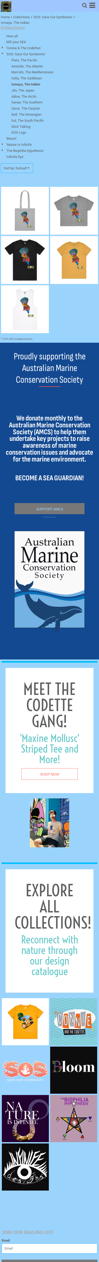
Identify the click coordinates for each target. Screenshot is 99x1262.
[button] (84, 5)
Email (6, 1240)
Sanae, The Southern (27, 102)
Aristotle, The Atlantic (27, 66)
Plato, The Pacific (24, 60)
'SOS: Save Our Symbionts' (53, 17)
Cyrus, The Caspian (25, 108)
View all (12, 36)
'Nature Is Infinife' (19, 145)
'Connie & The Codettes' (23, 48)
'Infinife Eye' (15, 157)
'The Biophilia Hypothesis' (25, 151)
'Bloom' (11, 139)
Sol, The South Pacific (27, 121)
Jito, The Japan (22, 90)
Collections (21, 17)
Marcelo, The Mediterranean (32, 72)
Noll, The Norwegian (26, 114)
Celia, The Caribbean (26, 78)
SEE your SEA (16, 42)
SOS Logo (18, 132)
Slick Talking (20, 127)
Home (5, 17)
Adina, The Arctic (24, 96)
